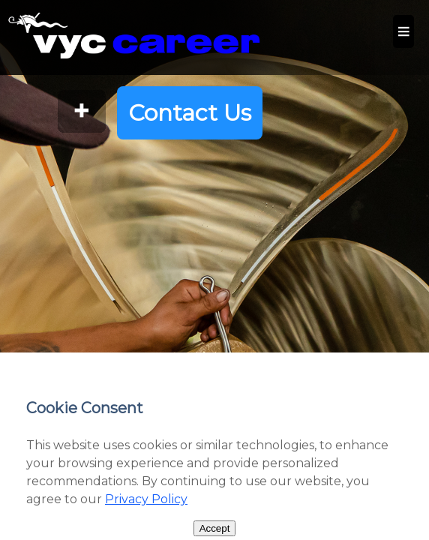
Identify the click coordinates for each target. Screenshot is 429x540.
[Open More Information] (82, 113)
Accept (215, 528)
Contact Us (189, 113)
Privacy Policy (146, 499)
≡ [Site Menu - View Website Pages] (403, 31)
